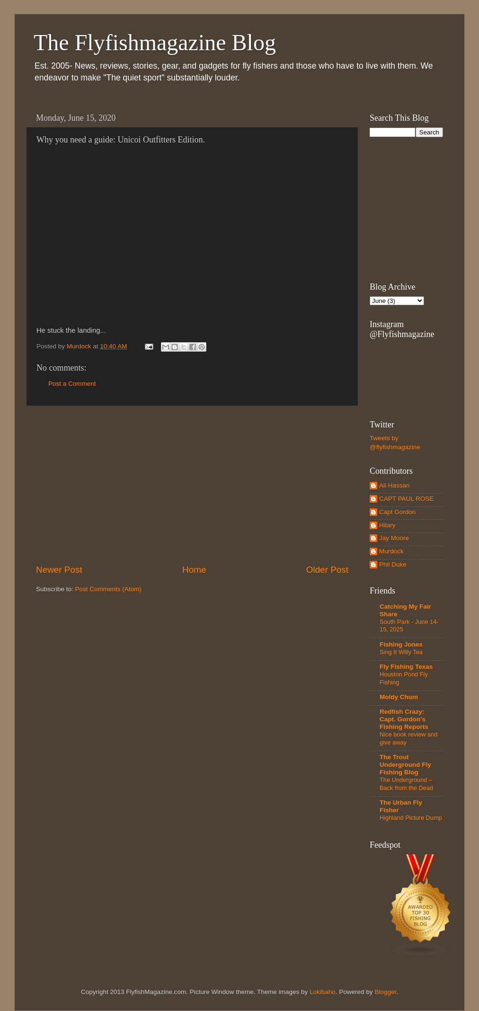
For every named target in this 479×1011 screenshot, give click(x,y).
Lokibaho (323, 991)
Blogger (385, 991)
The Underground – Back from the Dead (406, 783)
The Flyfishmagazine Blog (155, 42)
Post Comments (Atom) (108, 589)
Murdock (391, 551)
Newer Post (59, 570)
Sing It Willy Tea (401, 652)
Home (194, 570)
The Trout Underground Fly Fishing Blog (405, 765)
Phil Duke (393, 564)
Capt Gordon (397, 511)
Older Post (327, 570)
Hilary (387, 525)
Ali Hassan (394, 485)
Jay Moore (394, 537)
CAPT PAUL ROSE (406, 498)
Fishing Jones (401, 644)
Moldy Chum (399, 697)
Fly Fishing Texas (406, 666)
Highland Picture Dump (411, 817)
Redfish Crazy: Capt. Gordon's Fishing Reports (404, 719)
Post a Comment (72, 383)
